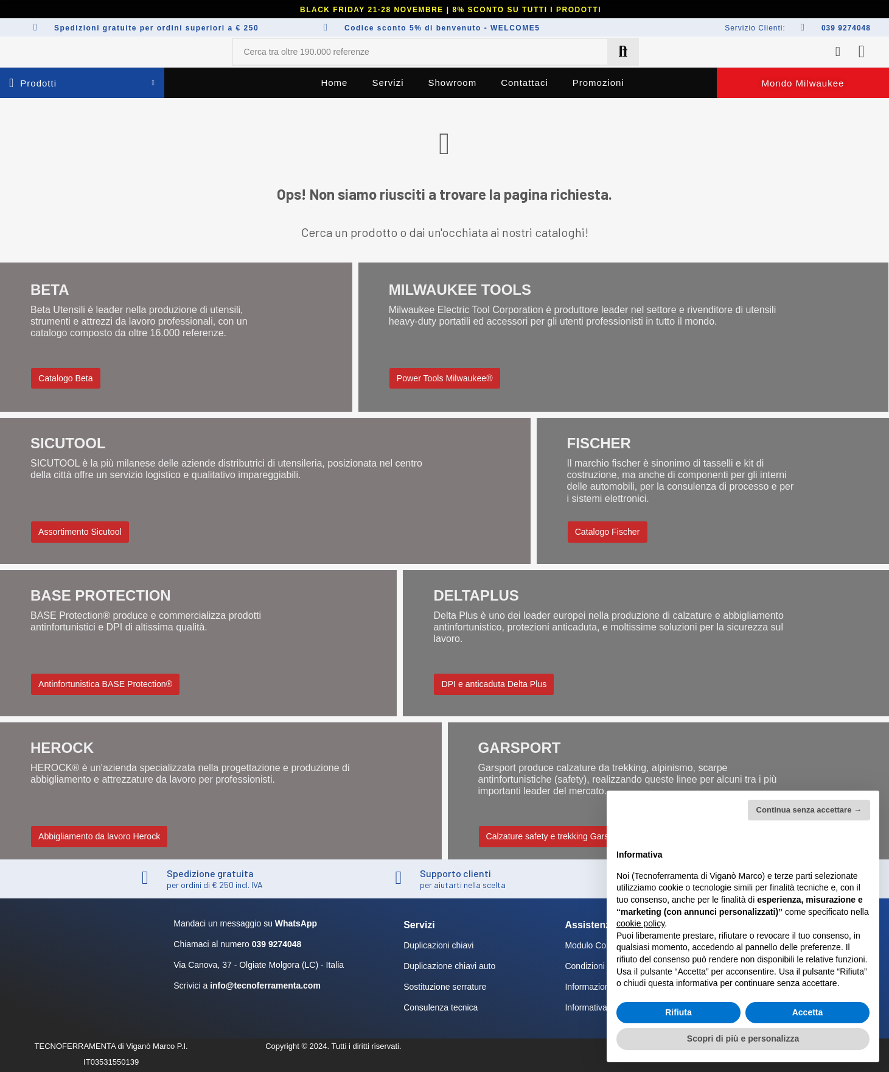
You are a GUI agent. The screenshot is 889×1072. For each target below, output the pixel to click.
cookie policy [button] (640, 923)
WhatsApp (296, 923)
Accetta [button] (807, 1012)
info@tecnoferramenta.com (265, 985)
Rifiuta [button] (678, 1012)
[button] (803, 83)
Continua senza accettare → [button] (809, 809)
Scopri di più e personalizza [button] (743, 1038)
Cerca (623, 52)
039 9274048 (846, 28)
